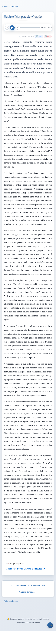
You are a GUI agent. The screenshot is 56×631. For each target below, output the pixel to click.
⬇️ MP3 (39, 36)
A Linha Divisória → (28, 592)
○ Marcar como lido (27, 36)
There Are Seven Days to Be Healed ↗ (25, 568)
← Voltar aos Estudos (10, 7)
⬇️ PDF (47, 36)
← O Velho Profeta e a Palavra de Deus (28, 585)
